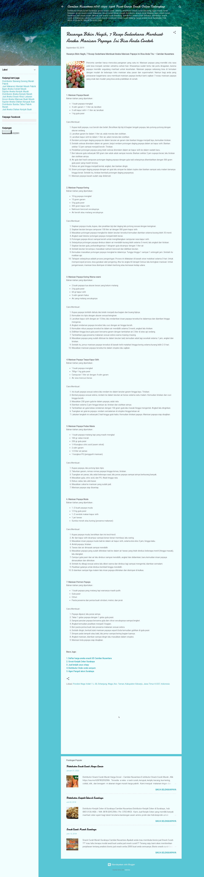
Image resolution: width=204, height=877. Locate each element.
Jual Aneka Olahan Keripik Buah (17, 109)
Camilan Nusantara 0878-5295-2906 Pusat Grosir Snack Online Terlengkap (116, 6)
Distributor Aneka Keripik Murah (17, 94)
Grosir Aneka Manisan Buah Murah (18, 99)
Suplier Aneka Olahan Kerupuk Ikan (18, 101)
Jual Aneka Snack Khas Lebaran (17, 96)
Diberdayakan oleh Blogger (121, 864)
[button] (174, 33)
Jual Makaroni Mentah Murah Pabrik (19, 86)
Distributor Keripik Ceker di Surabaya (84, 798)
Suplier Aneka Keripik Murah (15, 91)
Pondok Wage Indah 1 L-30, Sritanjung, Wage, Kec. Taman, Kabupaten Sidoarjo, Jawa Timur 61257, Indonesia (121, 684)
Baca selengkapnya (166, 789)
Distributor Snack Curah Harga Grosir (84, 766)
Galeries (127, 870)
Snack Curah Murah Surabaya (81, 829)
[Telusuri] (180, 7)
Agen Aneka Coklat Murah (14, 89)
